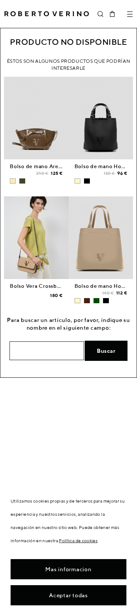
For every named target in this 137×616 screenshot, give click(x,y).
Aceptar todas (68, 595)
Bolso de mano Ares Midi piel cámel (56, 166)
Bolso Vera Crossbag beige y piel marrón (62, 286)
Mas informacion (68, 569)
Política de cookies (78, 540)
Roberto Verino (47, 14)
